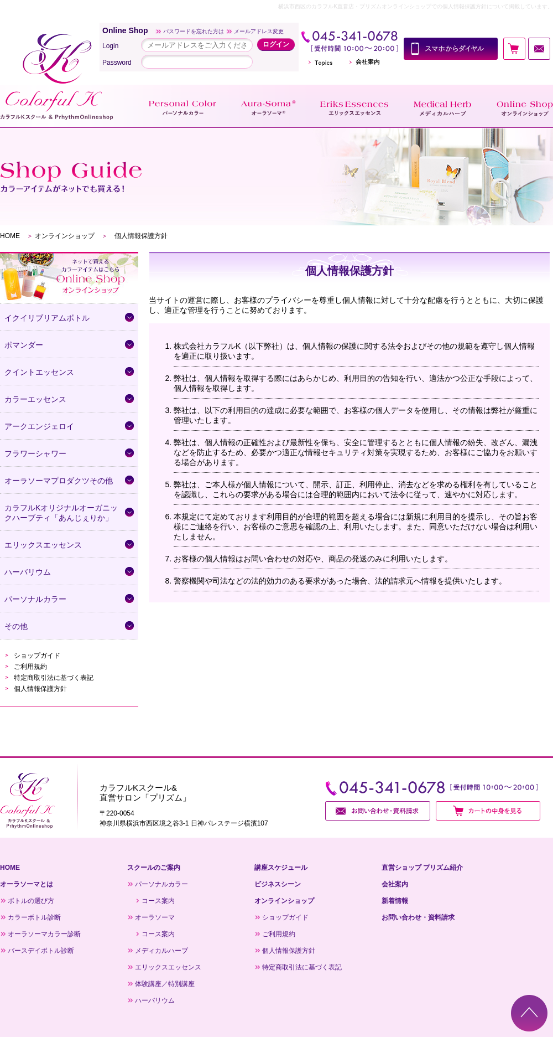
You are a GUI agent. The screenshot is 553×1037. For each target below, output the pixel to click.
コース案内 (158, 901)
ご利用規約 (30, 666)
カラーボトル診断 (34, 917)
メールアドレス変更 (259, 31)
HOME (10, 236)
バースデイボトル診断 (41, 951)
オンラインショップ (65, 236)
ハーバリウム (155, 1000)
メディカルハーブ (161, 951)
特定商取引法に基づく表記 (53, 678)
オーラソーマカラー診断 (44, 934)
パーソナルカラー (161, 884)
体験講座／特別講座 (165, 984)
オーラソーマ (155, 917)
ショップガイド (37, 655)
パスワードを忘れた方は (193, 31)
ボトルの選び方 (31, 901)
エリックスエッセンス (168, 967)
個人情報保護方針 (40, 689)
